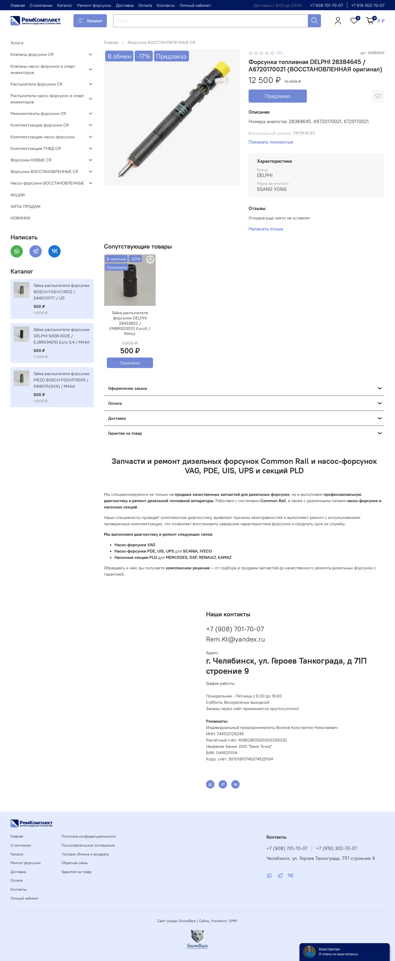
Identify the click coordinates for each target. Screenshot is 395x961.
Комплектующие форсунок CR (39, 125)
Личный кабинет (195, 5)
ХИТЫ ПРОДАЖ (25, 206)
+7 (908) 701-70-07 (235, 628)
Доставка (125, 5)
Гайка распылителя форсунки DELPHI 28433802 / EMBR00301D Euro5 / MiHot (130, 323)
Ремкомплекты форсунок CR (38, 113)
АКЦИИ (17, 194)
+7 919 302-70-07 (368, 5)
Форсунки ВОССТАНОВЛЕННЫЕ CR (161, 42)
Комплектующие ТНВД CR (35, 148)
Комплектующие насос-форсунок (42, 136)
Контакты (166, 5)
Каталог (64, 5)
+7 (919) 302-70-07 (336, 848)
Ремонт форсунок (94, 5)
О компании (41, 5)
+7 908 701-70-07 (326, 5)
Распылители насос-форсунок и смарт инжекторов (47, 98)
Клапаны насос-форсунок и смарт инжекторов (42, 69)
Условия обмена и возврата (85, 854)
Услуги (16, 42)
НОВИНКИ (20, 217)
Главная (17, 5)
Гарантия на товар (77, 871)
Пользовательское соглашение (88, 845)
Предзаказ (277, 96)
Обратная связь (75, 862)
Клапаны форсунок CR (32, 54)
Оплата (145, 5)
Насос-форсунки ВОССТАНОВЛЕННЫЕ (47, 183)
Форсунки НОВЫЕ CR (30, 159)
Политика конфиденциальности (89, 836)
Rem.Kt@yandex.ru (235, 639)
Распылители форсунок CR (36, 84)
